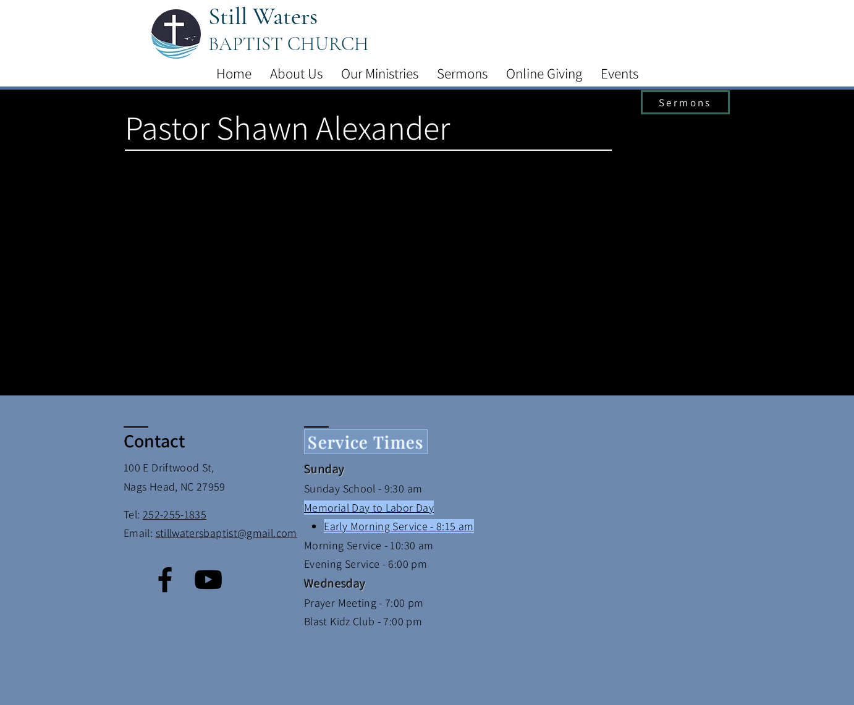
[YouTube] (208, 579)
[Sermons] (685, 102)
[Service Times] (366, 441)
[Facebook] (165, 579)
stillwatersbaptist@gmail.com (226, 533)
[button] (296, 73)
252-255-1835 (174, 514)
